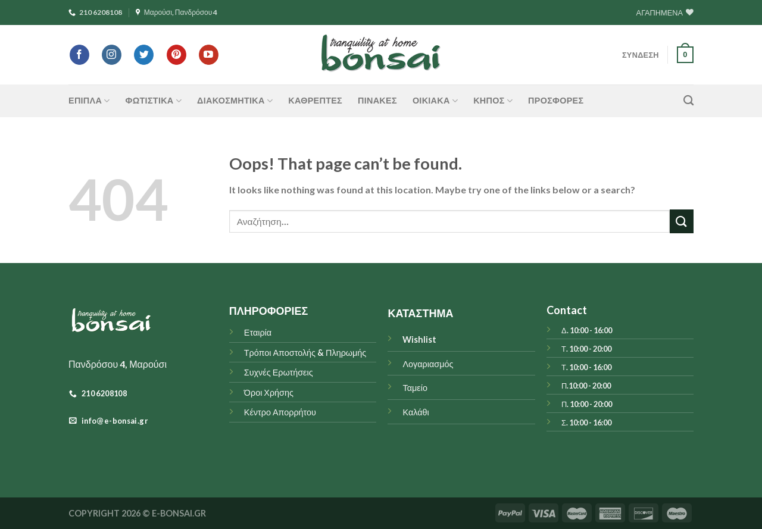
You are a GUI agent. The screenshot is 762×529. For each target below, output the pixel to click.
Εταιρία (257, 332)
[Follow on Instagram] (111, 55)
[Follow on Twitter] (144, 55)
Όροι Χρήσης (268, 392)
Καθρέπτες (315, 100)
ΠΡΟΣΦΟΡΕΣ (555, 100)
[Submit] (682, 221)
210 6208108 (95, 12)
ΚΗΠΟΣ (493, 101)
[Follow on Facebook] (79, 55)
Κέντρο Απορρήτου (280, 412)
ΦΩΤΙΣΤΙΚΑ (154, 101)
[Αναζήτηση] (688, 101)
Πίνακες (377, 100)
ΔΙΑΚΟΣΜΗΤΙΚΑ (235, 101)
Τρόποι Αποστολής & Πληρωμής (305, 353)
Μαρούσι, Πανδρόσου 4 (177, 12)
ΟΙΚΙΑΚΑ (435, 101)
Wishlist (419, 339)
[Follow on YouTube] (208, 55)
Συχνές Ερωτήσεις (278, 372)
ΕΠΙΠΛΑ (89, 101)
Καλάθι (415, 412)
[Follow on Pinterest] (176, 55)
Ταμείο (414, 388)
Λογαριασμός (427, 364)
